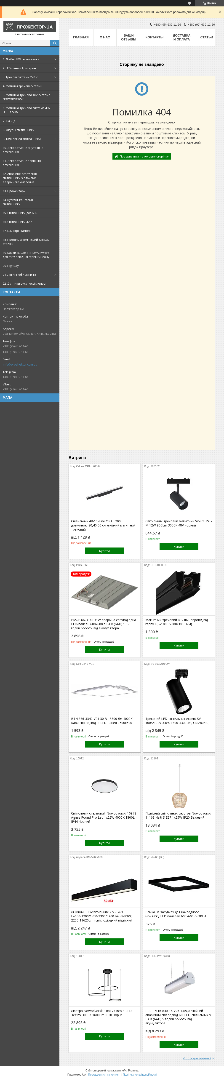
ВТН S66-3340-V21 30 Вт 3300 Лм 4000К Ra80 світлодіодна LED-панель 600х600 (102, 721)
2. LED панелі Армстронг (20, 68)
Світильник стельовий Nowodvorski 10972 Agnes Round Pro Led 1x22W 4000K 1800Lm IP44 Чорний (104, 817)
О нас (105, 37)
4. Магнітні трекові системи (22, 86)
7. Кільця (9, 121)
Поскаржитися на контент (104, 1074)
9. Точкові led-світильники (22, 139)
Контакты (154, 37)
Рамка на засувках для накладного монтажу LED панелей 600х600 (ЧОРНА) (176, 914)
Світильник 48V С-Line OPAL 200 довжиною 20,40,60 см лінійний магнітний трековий (103, 525)
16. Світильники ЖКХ (17, 222)
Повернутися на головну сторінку (144, 156)
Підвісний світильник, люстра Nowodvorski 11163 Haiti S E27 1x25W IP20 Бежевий (178, 815)
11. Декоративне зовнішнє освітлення (22, 163)
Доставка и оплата (181, 37)
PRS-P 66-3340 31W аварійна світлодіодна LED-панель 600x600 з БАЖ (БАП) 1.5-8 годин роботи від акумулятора (103, 624)
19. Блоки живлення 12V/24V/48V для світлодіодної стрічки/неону (26, 255)
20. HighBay (11, 266)
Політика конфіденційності (140, 1074)
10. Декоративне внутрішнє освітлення (23, 150)
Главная (81, 37)
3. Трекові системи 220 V (20, 77)
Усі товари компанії (197, 1058)
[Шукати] (54, 43)
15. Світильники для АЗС (20, 213)
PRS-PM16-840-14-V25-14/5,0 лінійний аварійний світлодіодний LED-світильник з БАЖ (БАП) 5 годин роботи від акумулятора (178, 1017)
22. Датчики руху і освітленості (25, 283)
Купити (104, 551)
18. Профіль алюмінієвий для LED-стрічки (26, 242)
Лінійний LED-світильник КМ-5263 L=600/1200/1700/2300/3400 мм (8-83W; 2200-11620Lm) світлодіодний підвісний (101, 916)
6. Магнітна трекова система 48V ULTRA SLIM (26, 110)
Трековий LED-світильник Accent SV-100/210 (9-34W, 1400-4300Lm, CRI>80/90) (177, 721)
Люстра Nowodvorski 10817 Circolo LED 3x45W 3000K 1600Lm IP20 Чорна (101, 1013)
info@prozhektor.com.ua (20, 364)
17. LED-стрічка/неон (17, 231)
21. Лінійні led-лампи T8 (19, 274)
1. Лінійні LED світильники (21, 59)
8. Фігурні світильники (19, 130)
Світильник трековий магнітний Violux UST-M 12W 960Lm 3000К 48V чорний (178, 523)
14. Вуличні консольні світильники (18, 202)
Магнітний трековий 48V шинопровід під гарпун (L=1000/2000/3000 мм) (176, 622)
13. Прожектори (14, 191)
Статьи (206, 37)
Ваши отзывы (128, 37)
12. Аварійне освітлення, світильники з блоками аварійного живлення (20, 178)
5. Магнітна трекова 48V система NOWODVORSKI (26, 97)
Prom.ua (133, 1070)
